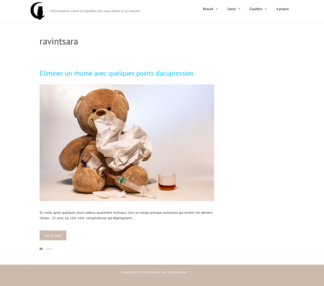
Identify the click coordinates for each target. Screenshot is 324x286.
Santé (236, 9)
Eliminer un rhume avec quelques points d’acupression (117, 73)
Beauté (213, 9)
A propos (282, 9)
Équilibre (261, 9)
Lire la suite (54, 236)
